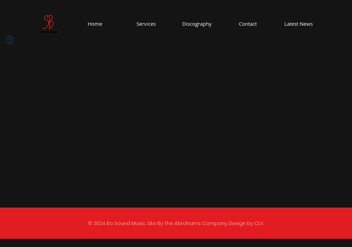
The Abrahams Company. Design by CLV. (214, 223)
